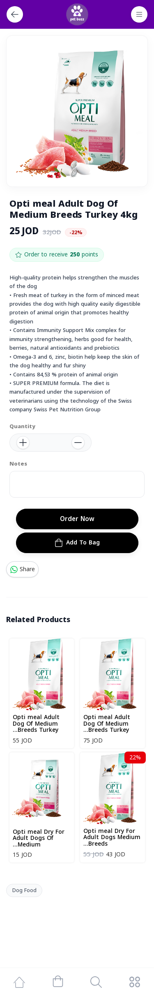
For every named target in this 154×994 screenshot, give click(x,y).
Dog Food (24, 890)
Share (22, 569)
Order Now (77, 519)
